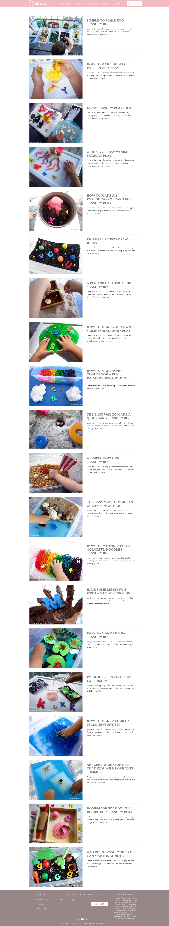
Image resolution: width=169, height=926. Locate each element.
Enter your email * (68, 900)
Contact (42, 904)
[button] (65, 4)
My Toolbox (41, 908)
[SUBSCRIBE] (99, 904)
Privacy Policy (41, 899)
